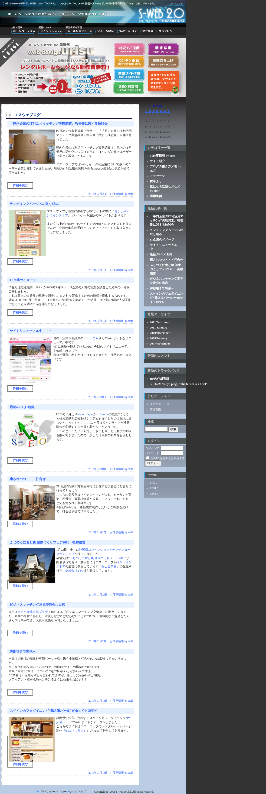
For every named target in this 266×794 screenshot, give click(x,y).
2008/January (158, 338)
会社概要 (146, 30)
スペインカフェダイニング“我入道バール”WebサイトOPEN (53, 711)
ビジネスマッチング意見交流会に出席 (37, 604)
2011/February (159, 322)
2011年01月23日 (98, 594)
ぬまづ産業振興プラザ (33, 612)
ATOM (154, 493)
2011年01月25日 (98, 532)
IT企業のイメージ (23, 280)
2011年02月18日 (98, 270)
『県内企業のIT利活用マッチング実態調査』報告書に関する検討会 (59, 123)
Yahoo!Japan (85, 414)
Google (103, 414)
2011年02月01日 (98, 469)
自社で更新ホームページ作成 (23, 30)
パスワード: (152, 453)
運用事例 (156, 196)
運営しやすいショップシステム (50, 30)
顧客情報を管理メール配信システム (78, 30)
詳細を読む (20, 185)
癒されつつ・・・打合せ (28, 479)
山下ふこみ (91, 338)
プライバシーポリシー (53, 791)
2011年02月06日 (98, 397)
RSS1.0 (154, 488)
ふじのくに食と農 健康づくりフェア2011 (97, 558)
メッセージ (157, 176)
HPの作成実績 (159, 378)
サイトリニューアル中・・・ (31, 331)
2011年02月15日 (98, 320)
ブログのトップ (159, 404)
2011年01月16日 (98, 772)
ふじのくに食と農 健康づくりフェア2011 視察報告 (47, 542)
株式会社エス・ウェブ (174, 3)
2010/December (160, 333)
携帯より (156, 181)
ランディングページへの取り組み (34, 204)
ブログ (164, 30)
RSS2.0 (154, 483)
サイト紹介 (157, 161)
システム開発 (104, 30)
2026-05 (157, 106)
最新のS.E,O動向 (22, 407)
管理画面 (155, 409)
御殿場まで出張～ (23, 651)
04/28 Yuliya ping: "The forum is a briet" (181, 384)
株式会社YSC (74, 570)
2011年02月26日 (98, 193)
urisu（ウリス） (76, 730)
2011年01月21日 (98, 641)
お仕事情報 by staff (121, 193)
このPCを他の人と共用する (168, 458)
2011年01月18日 (98, 700)
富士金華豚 (109, 566)
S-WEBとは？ (126, 30)
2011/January (158, 327)
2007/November (160, 343)
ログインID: (152, 448)
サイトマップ (77, 791)
